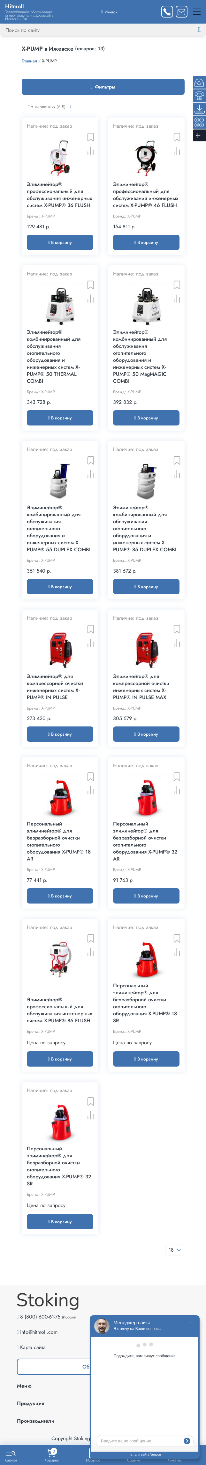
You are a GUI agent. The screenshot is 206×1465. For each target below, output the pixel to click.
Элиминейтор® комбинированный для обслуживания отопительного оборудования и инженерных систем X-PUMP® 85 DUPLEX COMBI (144, 528)
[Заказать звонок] (167, 12)
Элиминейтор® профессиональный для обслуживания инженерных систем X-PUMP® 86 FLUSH (59, 1010)
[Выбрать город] (109, 12)
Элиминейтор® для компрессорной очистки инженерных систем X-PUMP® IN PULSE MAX (141, 687)
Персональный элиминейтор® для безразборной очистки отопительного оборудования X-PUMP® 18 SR (145, 1003)
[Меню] (197, 12)
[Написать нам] (181, 12)
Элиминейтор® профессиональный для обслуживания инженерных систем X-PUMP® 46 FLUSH (145, 195)
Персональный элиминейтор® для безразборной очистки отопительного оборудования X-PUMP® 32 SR (59, 1166)
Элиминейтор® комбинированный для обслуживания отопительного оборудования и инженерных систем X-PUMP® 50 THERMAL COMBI (53, 357)
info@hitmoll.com (38, 1332)
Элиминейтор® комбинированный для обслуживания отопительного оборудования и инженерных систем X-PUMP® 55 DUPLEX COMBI (58, 528)
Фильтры (103, 86)
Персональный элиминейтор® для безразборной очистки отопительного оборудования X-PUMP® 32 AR (145, 841)
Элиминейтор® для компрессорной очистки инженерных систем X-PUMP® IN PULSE (55, 687)
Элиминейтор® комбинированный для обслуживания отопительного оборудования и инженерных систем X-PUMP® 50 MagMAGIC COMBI (140, 357)
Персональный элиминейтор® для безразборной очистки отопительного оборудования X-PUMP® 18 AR (59, 841)
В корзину (60, 242)
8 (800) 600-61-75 (40, 1316)
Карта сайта (33, 1347)
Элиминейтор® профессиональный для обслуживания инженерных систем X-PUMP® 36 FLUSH (59, 195)
